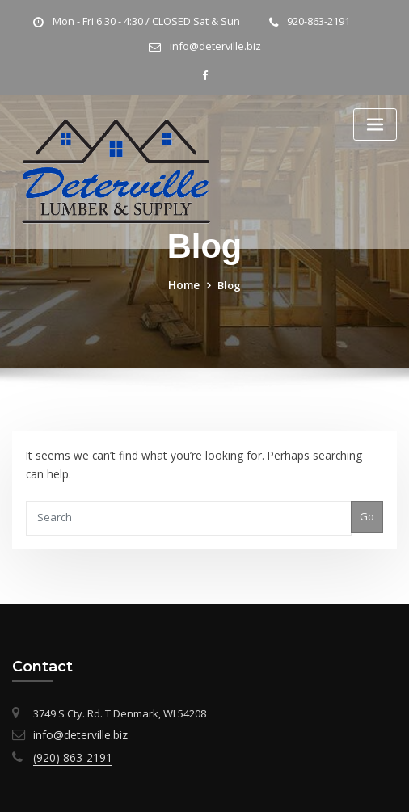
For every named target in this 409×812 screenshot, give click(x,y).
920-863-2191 (315, 21)
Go (368, 512)
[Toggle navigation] (375, 123)
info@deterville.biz (215, 46)
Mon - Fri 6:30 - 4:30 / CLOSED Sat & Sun (146, 21)
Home (184, 283)
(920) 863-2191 (67, 749)
